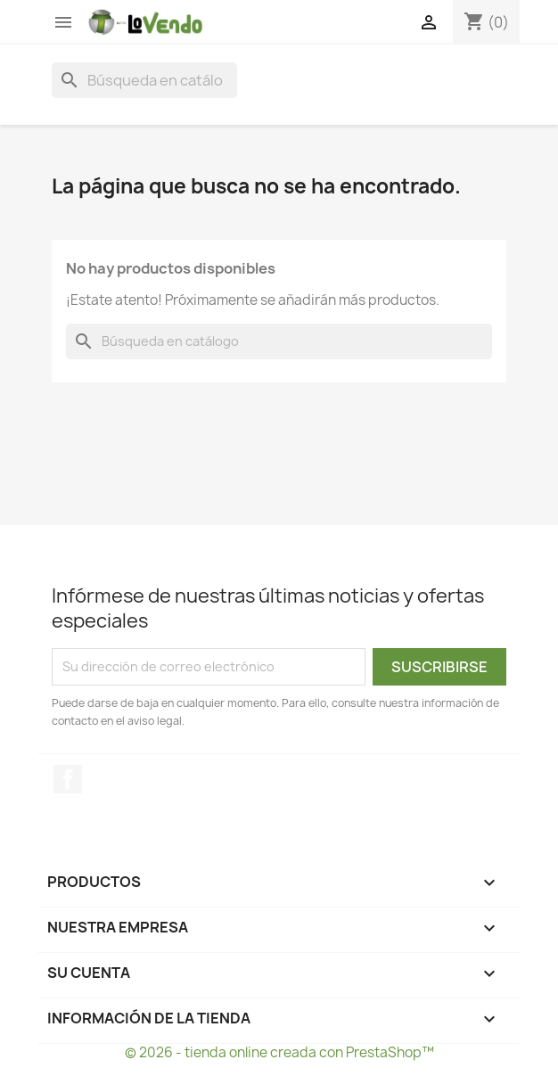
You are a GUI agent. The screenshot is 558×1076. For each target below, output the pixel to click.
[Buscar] (144, 80)
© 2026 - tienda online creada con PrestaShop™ (279, 1052)
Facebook (67, 779)
